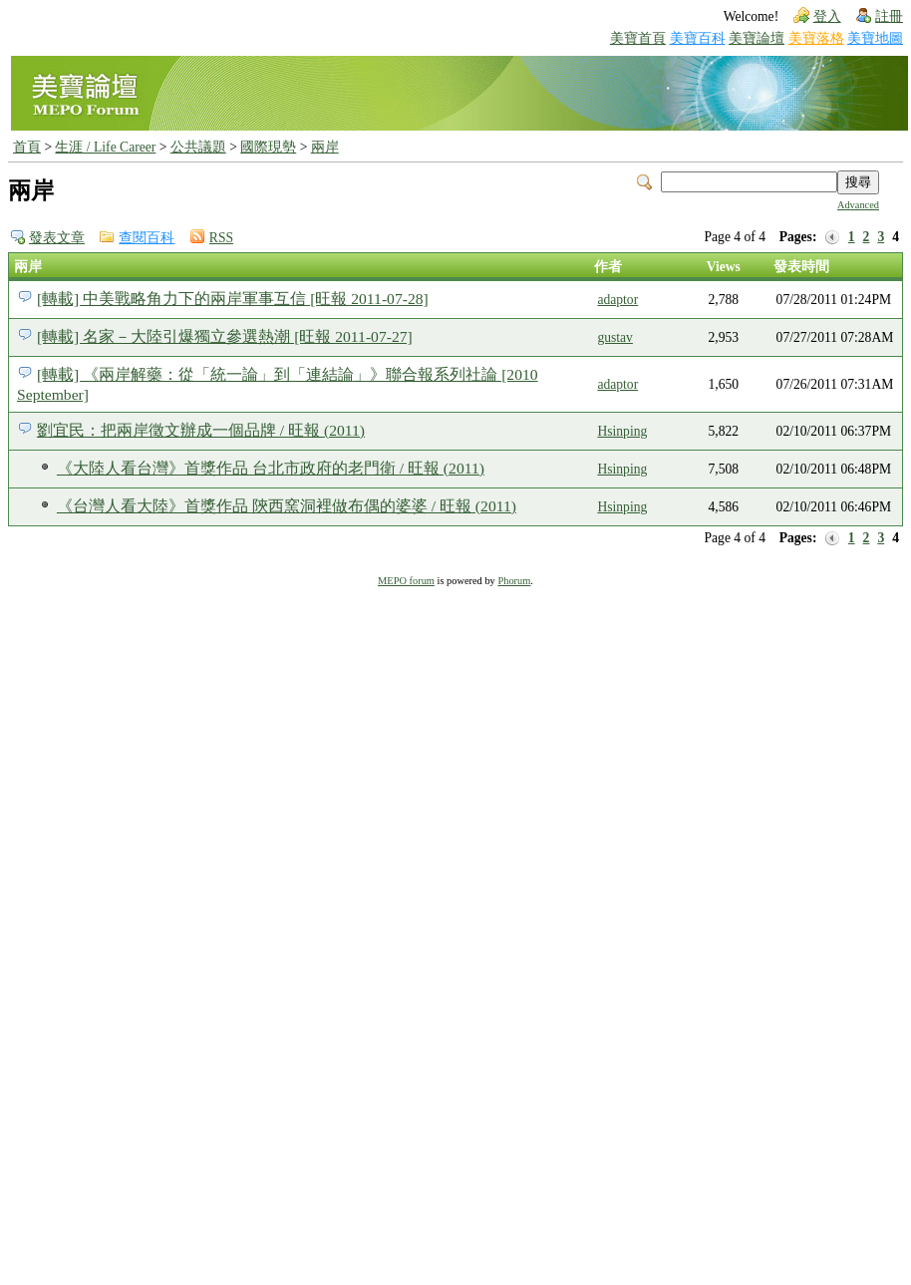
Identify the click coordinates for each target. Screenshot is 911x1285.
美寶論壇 (756, 38)
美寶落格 (816, 38)
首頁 (27, 147)
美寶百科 (698, 38)
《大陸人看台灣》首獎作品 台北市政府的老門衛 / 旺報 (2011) (270, 468)
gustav (615, 337)
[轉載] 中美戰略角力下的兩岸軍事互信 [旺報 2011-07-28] (233, 298)
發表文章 (57, 237)
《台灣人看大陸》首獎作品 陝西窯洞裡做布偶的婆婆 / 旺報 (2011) (286, 505)
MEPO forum (406, 580)
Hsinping (622, 431)
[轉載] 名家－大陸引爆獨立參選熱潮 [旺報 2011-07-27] (225, 336)
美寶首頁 (638, 38)
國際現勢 (268, 147)
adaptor (617, 299)
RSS (221, 237)
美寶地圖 (875, 38)
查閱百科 (146, 237)
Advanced (858, 204)
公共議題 (198, 147)
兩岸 (325, 147)
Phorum (513, 580)
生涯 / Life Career (105, 147)
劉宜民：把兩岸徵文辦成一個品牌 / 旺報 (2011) (201, 430)
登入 (827, 16)
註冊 (889, 16)
